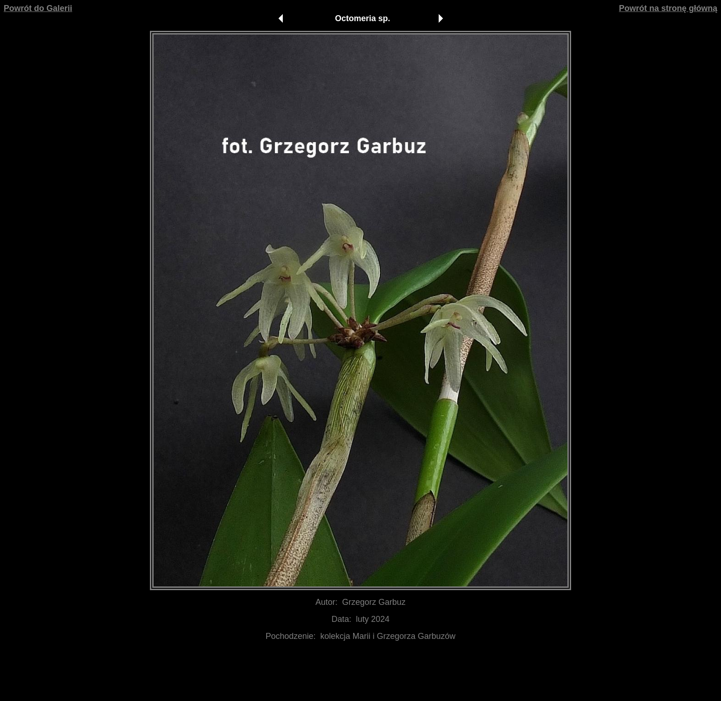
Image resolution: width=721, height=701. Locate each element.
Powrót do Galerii (38, 8)
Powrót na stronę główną (668, 8)
